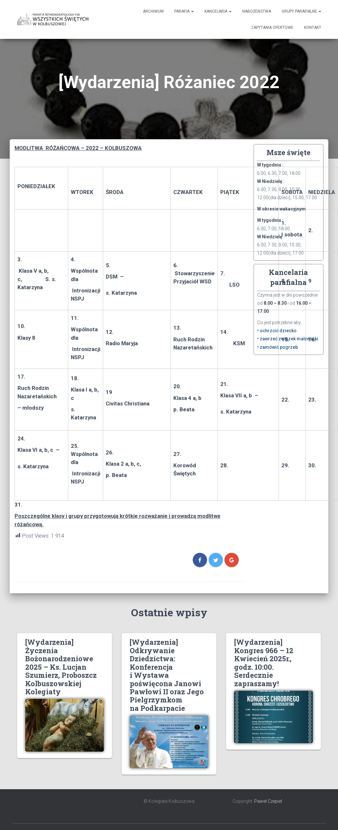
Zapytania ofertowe (272, 27)
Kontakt (312, 27)
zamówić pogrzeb (279, 347)
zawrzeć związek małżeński (289, 338)
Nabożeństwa (256, 11)
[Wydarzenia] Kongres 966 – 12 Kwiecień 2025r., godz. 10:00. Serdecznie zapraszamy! (263, 662)
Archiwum (153, 11)
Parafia (184, 11)
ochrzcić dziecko (278, 330)
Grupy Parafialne (301, 11)
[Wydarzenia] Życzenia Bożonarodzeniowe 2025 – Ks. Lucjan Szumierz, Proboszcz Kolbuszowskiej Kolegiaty (61, 666)
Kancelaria (218, 11)
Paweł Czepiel (268, 801)
